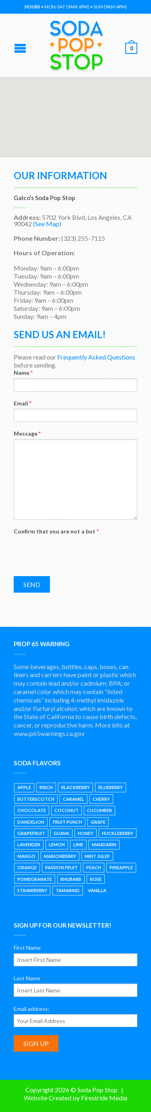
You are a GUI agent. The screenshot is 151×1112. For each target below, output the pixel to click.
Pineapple (121, 867)
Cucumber (99, 810)
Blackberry (75, 787)
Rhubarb (70, 879)
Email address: (32, 1008)
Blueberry (110, 787)
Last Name (27, 978)
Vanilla (97, 890)
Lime (78, 844)
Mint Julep (97, 856)
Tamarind (68, 890)
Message (27, 433)
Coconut (66, 810)
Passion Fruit (61, 867)
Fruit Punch (67, 822)
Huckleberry (117, 833)
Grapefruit (31, 833)
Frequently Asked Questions (96, 357)
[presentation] (75, 552)
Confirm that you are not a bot (56, 531)
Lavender (28, 844)
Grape (98, 822)
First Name (27, 947)
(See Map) (47, 223)
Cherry (101, 799)
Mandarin (104, 844)
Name (23, 372)
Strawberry (32, 890)
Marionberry (60, 856)
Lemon (57, 844)
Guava (61, 833)
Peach (93, 867)
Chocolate (31, 810)
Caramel (73, 799)
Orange (27, 867)
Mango (26, 856)
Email (22, 403)
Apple (24, 787)
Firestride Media (104, 1098)
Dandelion (30, 822)
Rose (95, 879)
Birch (46, 787)
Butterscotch (35, 799)
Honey (85, 833)
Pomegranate (34, 879)
